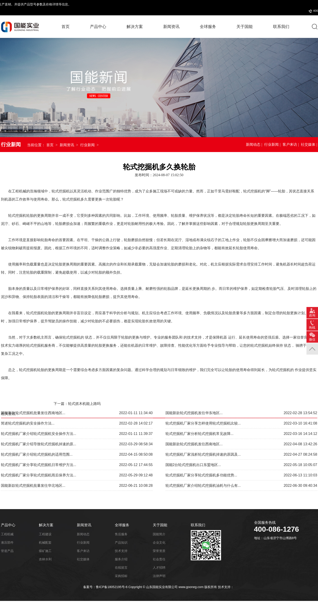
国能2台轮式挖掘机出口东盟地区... (193, 446)
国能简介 (159, 534)
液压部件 (7, 542)
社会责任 (159, 559)
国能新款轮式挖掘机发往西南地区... (194, 425)
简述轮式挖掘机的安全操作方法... (27, 404)
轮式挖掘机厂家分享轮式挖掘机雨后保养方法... (38, 456)
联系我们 (198, 525)
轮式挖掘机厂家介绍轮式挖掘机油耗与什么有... (203, 466)
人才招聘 (159, 567)
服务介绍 (121, 559)
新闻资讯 (67, 145)
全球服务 (122, 525)
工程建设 (45, 534)
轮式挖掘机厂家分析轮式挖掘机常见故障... (199, 414)
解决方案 (46, 525)
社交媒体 (308, 145)
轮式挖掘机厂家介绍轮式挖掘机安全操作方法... (38, 414)
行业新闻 (87, 145)
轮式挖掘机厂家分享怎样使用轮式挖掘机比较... (203, 404)
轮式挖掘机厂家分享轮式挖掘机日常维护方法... (38, 446)
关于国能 (160, 525)
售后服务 (121, 534)
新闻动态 (253, 145)
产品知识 (121, 542)
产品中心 (98, 26)
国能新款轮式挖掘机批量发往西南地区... (33, 394)
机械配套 (45, 542)
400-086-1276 (245, 11)
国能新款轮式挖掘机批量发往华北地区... (33, 466)
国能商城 (268, 10)
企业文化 (159, 542)
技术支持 (121, 551)
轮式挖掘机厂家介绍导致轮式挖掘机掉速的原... (38, 425)
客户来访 (290, 145)
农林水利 (45, 559)
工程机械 (7, 534)
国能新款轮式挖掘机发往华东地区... (194, 394)
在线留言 (121, 567)
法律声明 (159, 576)
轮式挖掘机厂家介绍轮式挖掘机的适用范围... (37, 435)
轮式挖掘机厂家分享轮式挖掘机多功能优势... (201, 456)
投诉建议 (303, 10)
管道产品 (7, 551)
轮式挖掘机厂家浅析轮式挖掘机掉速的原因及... (203, 435)
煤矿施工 (45, 551)
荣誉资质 (159, 551)
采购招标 (285, 10)
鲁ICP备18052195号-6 (111, 587)
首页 (65, 26)
